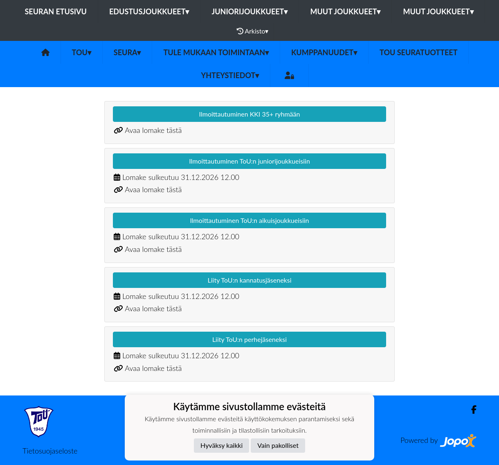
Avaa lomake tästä (153, 130)
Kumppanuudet (324, 52)
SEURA (127, 52)
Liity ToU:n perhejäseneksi (249, 339)
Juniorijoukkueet (249, 11)
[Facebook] (471, 409)
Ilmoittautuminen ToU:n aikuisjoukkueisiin (249, 220)
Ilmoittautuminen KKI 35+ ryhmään (249, 114)
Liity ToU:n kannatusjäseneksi (250, 280)
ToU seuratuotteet (418, 52)
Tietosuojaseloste (49, 450)
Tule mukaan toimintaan (216, 52)
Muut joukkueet (345, 11)
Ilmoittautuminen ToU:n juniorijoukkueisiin (249, 161)
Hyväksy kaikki (221, 445)
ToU (81, 52)
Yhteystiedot (230, 75)
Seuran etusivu (56, 11)
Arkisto (253, 31)
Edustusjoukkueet (149, 11)
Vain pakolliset (278, 445)
